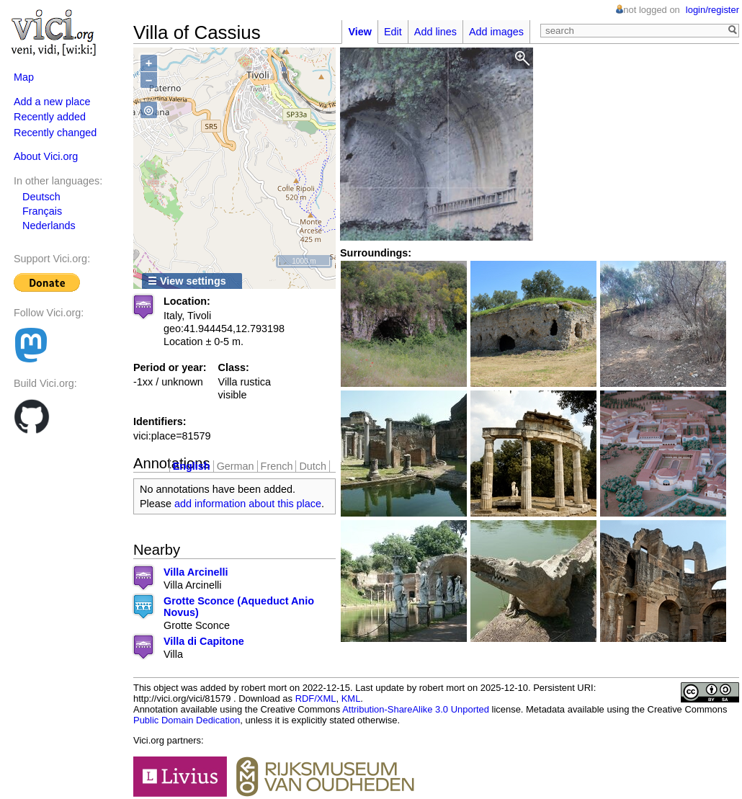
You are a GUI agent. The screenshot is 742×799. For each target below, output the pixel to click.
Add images (496, 31)
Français (42, 211)
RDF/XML (315, 698)
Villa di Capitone (204, 641)
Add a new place (52, 101)
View (360, 31)
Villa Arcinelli (196, 572)
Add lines (435, 31)
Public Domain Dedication (186, 720)
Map (24, 77)
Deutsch (41, 196)
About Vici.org (46, 156)
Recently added (50, 116)
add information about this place (247, 503)
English (191, 466)
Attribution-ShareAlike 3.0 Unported (415, 709)
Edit (393, 31)
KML (351, 698)
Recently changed (55, 132)
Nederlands (49, 225)
